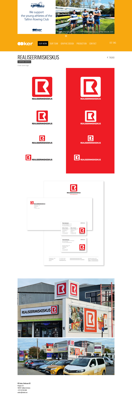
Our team (54, 43)
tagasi (110, 57)
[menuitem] (111, 42)
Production (82, 43)
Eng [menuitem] (114, 42)
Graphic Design (67, 43)
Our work (43, 43)
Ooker (27, 43)
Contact (93, 43)
